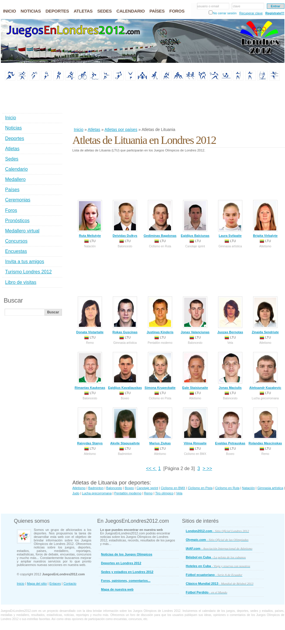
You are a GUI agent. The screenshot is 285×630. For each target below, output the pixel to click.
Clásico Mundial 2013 (219, 583)
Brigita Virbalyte (265, 218)
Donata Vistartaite (89, 315)
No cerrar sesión (225, 13)
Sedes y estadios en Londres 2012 (127, 572)
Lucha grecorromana (97, 493)
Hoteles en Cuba (218, 566)
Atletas (94, 129)
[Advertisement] (91, 104)
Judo (76, 493)
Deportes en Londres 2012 (121, 563)
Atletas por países (121, 129)
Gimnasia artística (270, 488)
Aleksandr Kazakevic (265, 370)
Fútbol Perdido (206, 592)
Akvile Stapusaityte (125, 426)
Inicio (79, 129)
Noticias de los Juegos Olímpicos (126, 554)
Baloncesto (114, 488)
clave (237, 6)
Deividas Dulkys (125, 218)
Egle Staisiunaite (195, 370)
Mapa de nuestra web (117, 589)
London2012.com (217, 531)
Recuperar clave (250, 13)
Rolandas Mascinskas (265, 426)
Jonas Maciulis (230, 370)
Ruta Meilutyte (90, 218)
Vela (179, 493)
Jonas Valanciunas (195, 315)
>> (208, 468)
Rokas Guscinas (125, 315)
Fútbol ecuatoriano (214, 575)
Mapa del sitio (37, 583)
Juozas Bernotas (230, 315)
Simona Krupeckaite (160, 370)
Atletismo (79, 488)
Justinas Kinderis (160, 315)
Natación (248, 488)
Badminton (96, 488)
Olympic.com (217, 539)
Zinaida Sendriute (265, 315)
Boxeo (129, 488)
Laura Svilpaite (230, 218)
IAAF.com (219, 548)
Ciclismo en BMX (173, 488)
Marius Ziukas (160, 426)
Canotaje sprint (147, 488)
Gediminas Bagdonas (160, 218)
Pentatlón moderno (127, 493)
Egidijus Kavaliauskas (125, 370)
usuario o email (208, 6)
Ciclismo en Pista (200, 488)
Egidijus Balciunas (195, 218)
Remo (148, 493)
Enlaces (55, 583)
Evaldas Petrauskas (230, 426)
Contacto (69, 583)
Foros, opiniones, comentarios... (126, 580)
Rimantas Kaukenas (90, 370)
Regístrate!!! (274, 13)
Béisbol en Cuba (216, 557)
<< (149, 468)
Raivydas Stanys (90, 426)
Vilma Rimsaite (195, 426)
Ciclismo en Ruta (227, 488)
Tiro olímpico (164, 493)
